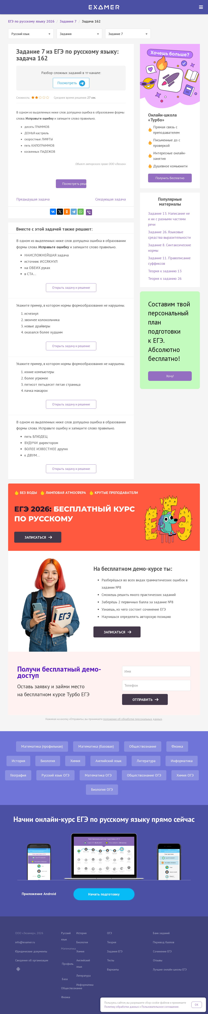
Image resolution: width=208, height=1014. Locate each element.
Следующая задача (110, 199)
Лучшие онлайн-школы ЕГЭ (170, 969)
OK (196, 1004)
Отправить (143, 699)
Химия (75, 760)
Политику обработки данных (121, 1007)
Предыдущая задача (33, 199)
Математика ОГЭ (98, 775)
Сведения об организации (31, 960)
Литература (146, 760)
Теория (111, 942)
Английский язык (108, 760)
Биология (47, 760)
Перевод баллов (163, 942)
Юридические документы (31, 951)
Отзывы (157, 960)
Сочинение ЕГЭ (162, 951)
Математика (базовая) (96, 746)
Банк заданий (161, 933)
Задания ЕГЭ (114, 951)
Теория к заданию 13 (165, 271)
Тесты (110, 960)
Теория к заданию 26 (165, 278)
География (18, 775)
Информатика (182, 760)
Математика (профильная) (42, 746)
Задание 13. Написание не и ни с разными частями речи (169, 219)
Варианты (113, 969)
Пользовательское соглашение (160, 1007)
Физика (177, 746)
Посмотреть (71, 83)
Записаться (36, 537)
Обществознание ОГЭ (144, 775)
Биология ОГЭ (102, 789)
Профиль (67, 964)
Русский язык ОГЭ (55, 775)
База (65, 979)
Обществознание (142, 746)
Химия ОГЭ (185, 775)
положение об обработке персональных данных (132, 719)
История (18, 760)
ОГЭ (109, 933)
